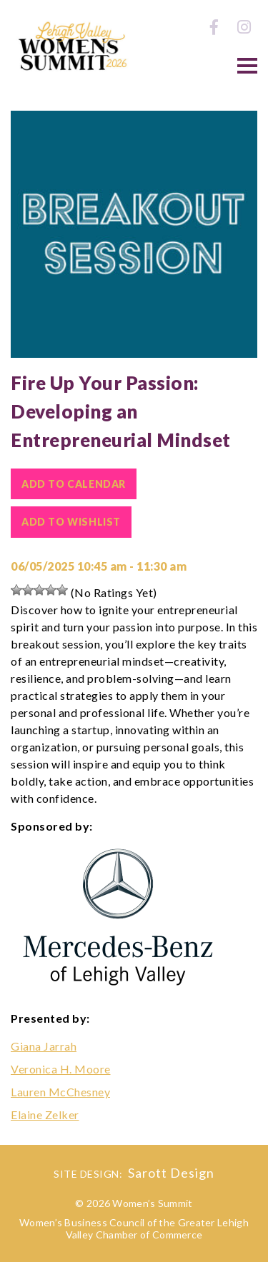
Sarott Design (171, 1173)
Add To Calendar (73, 484)
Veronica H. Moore (61, 1069)
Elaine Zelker (45, 1114)
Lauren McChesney (60, 1091)
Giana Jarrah (43, 1046)
